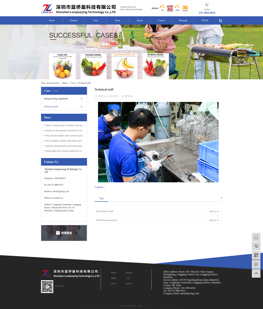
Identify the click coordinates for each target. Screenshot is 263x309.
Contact (161, 20)
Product (74, 20)
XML (140, 306)
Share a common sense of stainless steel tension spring (65, 125)
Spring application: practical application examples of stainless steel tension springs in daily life (65, 151)
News (117, 20)
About (139, 20)
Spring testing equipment (56, 98)
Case (95, 20)
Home (52, 20)
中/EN (205, 20)
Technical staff (84, 83)
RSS (134, 306)
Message (183, 20)
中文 (123, 306)
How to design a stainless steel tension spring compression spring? (65, 141)
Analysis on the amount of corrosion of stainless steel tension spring (65, 130)
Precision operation (109, 220)
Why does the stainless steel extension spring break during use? (65, 136)
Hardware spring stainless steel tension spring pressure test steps (65, 146)
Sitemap (129, 306)
